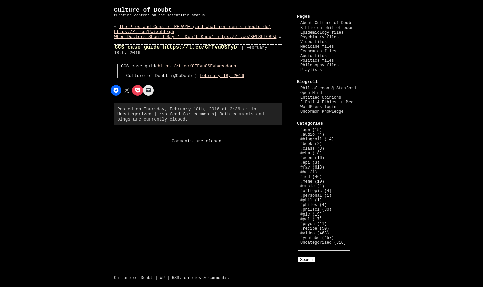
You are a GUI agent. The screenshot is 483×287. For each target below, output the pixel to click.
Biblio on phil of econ (326, 28)
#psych (307, 224)
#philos (308, 205)
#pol (305, 219)
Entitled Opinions (320, 97)
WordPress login (318, 107)
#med (305, 177)
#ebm (305, 153)
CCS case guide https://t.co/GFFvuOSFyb (176, 47)
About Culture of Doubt (326, 23)
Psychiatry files (319, 37)
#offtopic (311, 191)
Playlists (311, 70)
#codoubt (228, 66)
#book (306, 144)
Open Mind (311, 93)
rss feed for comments (186, 114)
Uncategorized (134, 114)
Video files (313, 42)
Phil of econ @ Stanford (328, 88)
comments (218, 278)
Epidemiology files (322, 32)
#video (307, 233)
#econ (306, 158)
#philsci (310, 209)
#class (307, 148)
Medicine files (317, 46)
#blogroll (311, 139)
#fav (305, 167)
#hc (304, 172)
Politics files (317, 60)
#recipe (308, 228)
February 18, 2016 (222, 75)
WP (162, 278)
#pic (305, 214)
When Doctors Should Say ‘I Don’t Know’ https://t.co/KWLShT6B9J (195, 36)
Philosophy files (319, 65)
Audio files (313, 56)
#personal (311, 195)
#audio (307, 134)
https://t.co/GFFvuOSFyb (188, 66)
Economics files (318, 51)
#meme (306, 181)
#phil (306, 200)
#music (307, 186)
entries (192, 278)
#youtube (310, 238)
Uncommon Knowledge (322, 111)
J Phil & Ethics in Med (326, 102)
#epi (305, 162)
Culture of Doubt (143, 10)
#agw (305, 130)
